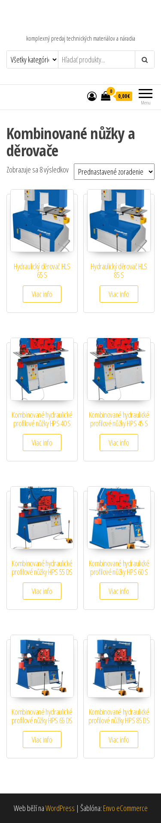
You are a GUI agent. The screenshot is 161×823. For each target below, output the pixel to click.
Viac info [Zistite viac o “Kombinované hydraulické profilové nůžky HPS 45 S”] (119, 442)
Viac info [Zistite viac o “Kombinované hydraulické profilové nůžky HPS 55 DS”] (42, 591)
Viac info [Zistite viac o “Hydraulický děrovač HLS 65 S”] (42, 294)
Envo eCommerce (125, 808)
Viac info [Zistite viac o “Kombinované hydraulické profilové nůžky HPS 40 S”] (42, 442)
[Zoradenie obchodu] (114, 171)
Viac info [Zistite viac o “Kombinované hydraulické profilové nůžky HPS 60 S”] (119, 591)
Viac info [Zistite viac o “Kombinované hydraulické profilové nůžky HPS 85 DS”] (119, 739)
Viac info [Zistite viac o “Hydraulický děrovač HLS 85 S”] (119, 294)
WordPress (60, 808)
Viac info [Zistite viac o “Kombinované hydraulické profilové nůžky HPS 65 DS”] (42, 739)
